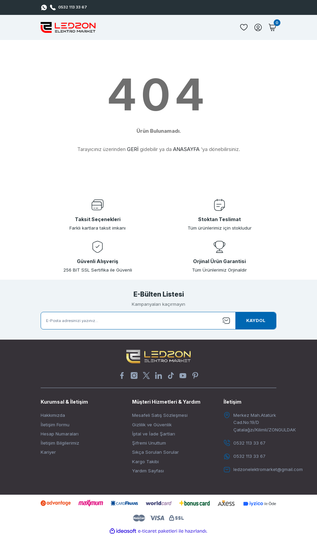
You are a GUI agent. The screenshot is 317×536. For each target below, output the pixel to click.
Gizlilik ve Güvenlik (152, 424)
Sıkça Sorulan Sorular (155, 452)
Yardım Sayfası (148, 470)
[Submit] (255, 320)
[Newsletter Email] (158, 320)
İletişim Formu (55, 424)
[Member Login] (258, 27)
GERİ (133, 149)
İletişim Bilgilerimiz (60, 443)
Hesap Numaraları (60, 433)
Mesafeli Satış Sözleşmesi (160, 415)
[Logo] (68, 27)
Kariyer (48, 452)
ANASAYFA (186, 149)
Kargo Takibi (145, 461)
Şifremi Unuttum (149, 443)
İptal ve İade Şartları (153, 433)
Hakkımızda (53, 415)
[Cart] (272, 27)
